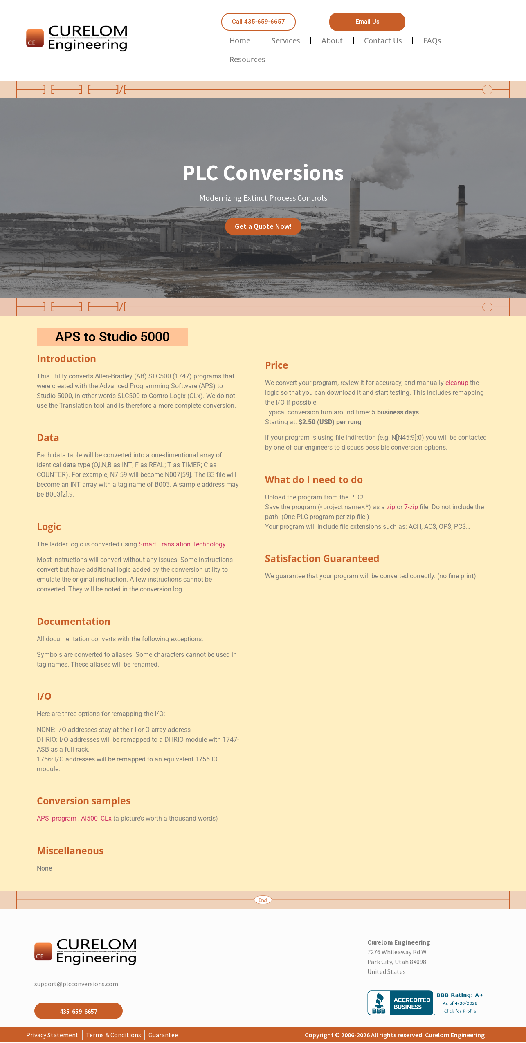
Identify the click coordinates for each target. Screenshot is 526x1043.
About (332, 40)
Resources (247, 59)
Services (286, 40)
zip (391, 507)
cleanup (456, 383)
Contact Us (383, 40)
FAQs (432, 40)
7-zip (411, 507)
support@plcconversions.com (76, 984)
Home (239, 40)
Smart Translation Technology (182, 544)
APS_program (57, 818)
